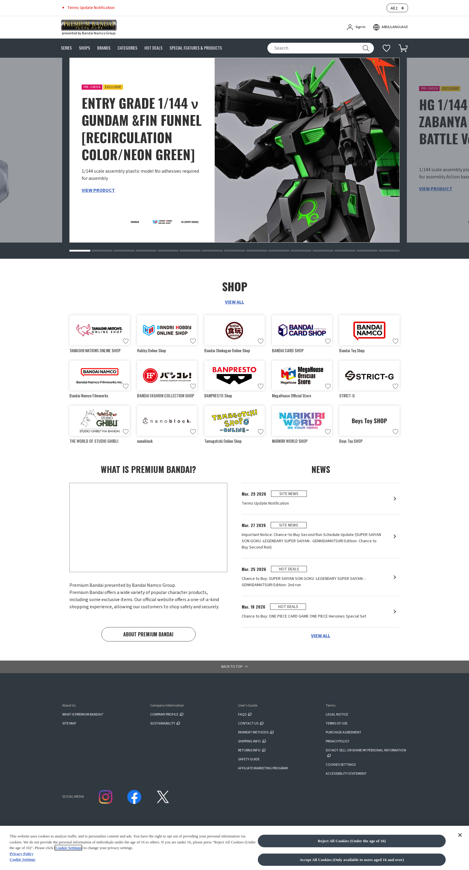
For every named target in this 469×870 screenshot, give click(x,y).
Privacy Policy (22, 853)
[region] (234, 848)
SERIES (66, 45)
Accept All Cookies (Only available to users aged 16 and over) (352, 859)
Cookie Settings (68, 848)
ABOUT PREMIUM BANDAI (148, 633)
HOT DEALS (153, 45)
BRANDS (103, 45)
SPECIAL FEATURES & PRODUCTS (196, 45)
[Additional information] (386, 45)
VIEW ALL (234, 300)
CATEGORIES (127, 45)
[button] (79, 248)
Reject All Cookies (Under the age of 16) (352, 841)
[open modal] (390, 25)
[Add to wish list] (125, 339)
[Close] (460, 835)
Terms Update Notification (91, 7)
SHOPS (84, 45)
